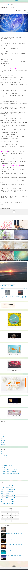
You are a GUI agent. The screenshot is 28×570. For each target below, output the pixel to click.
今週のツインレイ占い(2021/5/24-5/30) (7, 501)
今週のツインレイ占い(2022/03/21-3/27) (8, 489)
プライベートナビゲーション (6, 457)
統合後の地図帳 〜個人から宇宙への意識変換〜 (11, 473)
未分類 (2, 438)
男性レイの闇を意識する (10, 539)
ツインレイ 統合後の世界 (10, 550)
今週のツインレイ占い (5, 434)
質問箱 (2, 461)
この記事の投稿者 (3, 208)
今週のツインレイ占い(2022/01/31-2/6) (7, 493)
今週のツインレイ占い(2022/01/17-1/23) (8, 497)
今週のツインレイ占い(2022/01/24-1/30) (8, 495)
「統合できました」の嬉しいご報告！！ (8, 485)
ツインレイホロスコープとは (7, 465)
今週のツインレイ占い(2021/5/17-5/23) (7, 503)
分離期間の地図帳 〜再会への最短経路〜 (10, 469)
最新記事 (8, 208)
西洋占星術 (12, 285)
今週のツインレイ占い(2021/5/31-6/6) (7, 499)
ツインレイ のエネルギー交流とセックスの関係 (14, 544)
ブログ (8, 285)
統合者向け (3, 440)
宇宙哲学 (2, 436)
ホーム (2, 451)
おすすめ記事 (4, 285)
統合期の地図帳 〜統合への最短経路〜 (10, 471)
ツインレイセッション (5, 455)
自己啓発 (2, 442)
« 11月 (5, 520)
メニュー (3, 467)
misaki (27, 12)
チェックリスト (3, 459)
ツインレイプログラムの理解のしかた (7, 487)
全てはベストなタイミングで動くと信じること (14, 533)
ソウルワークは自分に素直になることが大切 (13, 555)
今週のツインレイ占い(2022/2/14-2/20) (7, 491)
